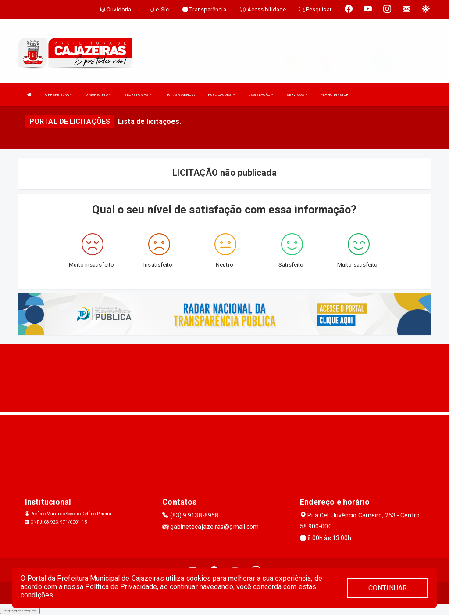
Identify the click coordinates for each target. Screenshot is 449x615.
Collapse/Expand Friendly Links (20, 610)
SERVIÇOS (296, 95)
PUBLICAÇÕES (221, 95)
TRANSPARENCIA (180, 95)
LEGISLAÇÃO (260, 95)
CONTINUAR (387, 588)
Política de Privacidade (121, 586)
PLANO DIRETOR (334, 95)
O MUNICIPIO (98, 95)
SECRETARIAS (138, 95)
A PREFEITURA (58, 95)
